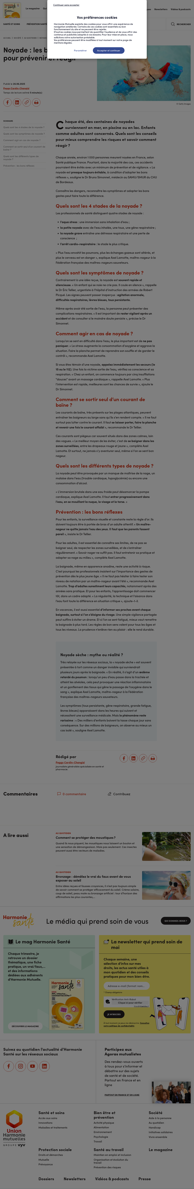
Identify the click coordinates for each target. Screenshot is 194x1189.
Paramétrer (80, 50)
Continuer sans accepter (66, 4)
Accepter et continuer (108, 50)
